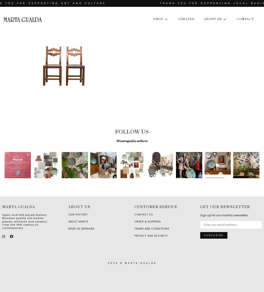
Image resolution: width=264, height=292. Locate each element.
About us (216, 19)
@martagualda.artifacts (132, 141)
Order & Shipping (147, 221)
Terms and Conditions (151, 228)
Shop (161, 19)
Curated (186, 19)
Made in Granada (81, 228)
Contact (245, 19)
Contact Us (143, 214)
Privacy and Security (151, 236)
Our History (78, 214)
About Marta (78, 221)
